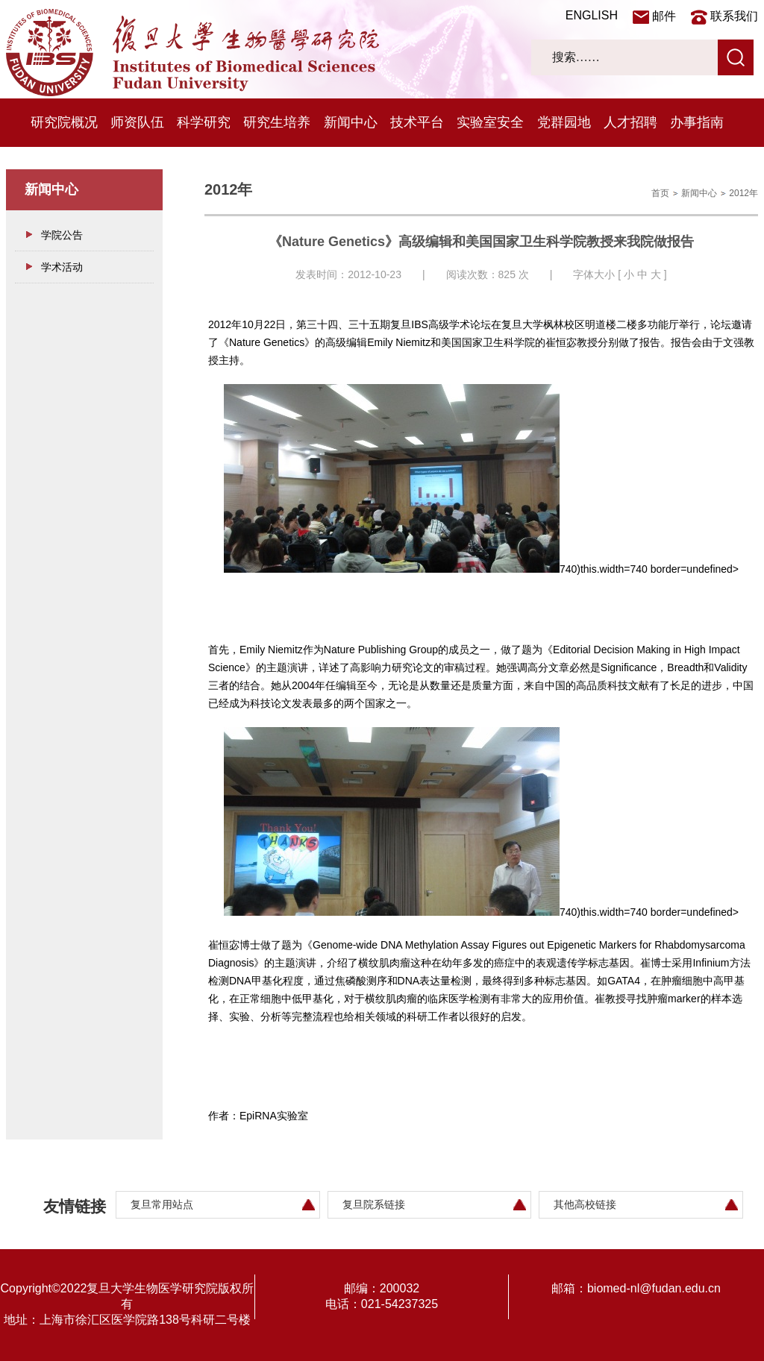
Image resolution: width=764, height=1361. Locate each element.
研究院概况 (64, 122)
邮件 (664, 16)
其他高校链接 (585, 1204)
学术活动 (62, 267)
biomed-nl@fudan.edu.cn (654, 1288)
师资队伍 (137, 122)
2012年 (743, 193)
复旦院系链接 (373, 1204)
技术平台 (417, 122)
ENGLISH (592, 15)
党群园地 (564, 122)
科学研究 (204, 122)
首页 (660, 193)
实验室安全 (490, 122)
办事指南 (697, 122)
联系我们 (734, 16)
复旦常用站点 (162, 1204)
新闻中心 (351, 122)
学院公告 (62, 235)
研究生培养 (276, 122)
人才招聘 (630, 122)
